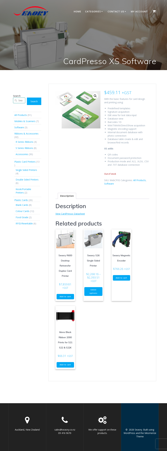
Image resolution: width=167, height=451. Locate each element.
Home (77, 11)
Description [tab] (67, 195)
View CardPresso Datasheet (70, 213)
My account (139, 11)
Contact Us (116, 11)
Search (17, 95)
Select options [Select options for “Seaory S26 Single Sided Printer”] (93, 291)
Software (109, 183)
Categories (93, 11)
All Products (139, 180)
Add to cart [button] (65, 296)
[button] (95, 96)
